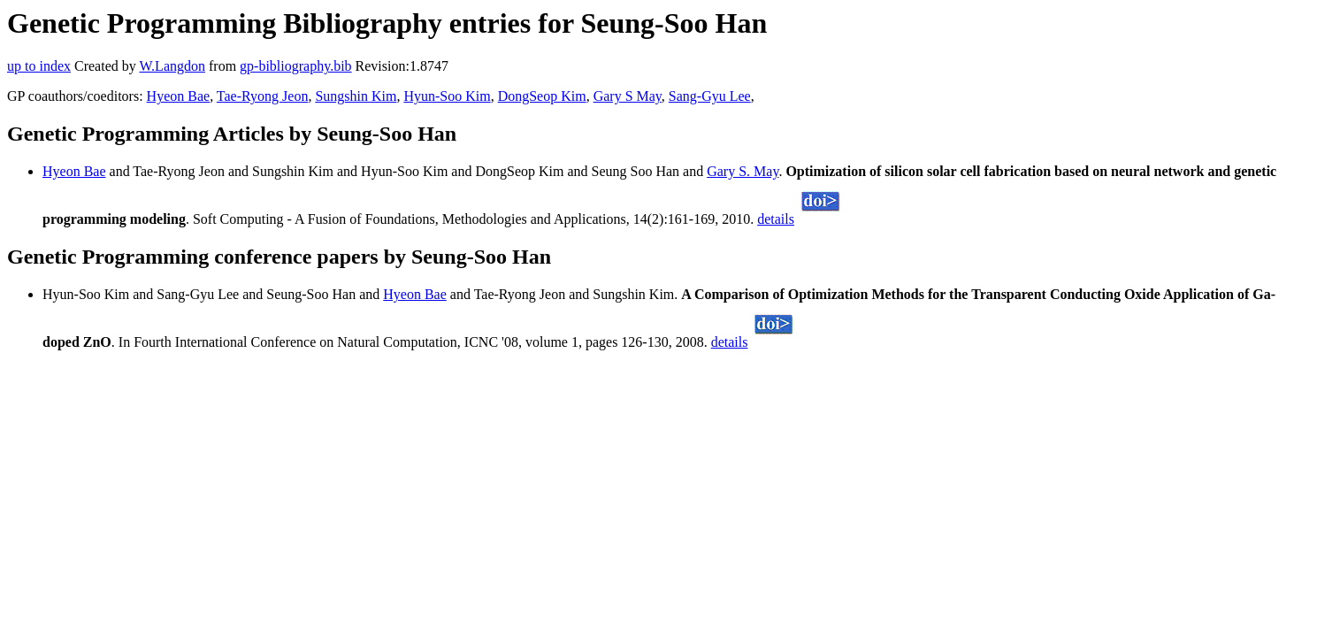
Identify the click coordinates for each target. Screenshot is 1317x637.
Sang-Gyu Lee (710, 96)
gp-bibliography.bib (296, 65)
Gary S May (627, 96)
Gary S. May (742, 171)
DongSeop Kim (542, 96)
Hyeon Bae (179, 96)
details (775, 218)
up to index (39, 65)
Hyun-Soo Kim (446, 96)
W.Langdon (172, 65)
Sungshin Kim (355, 96)
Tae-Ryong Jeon (263, 96)
